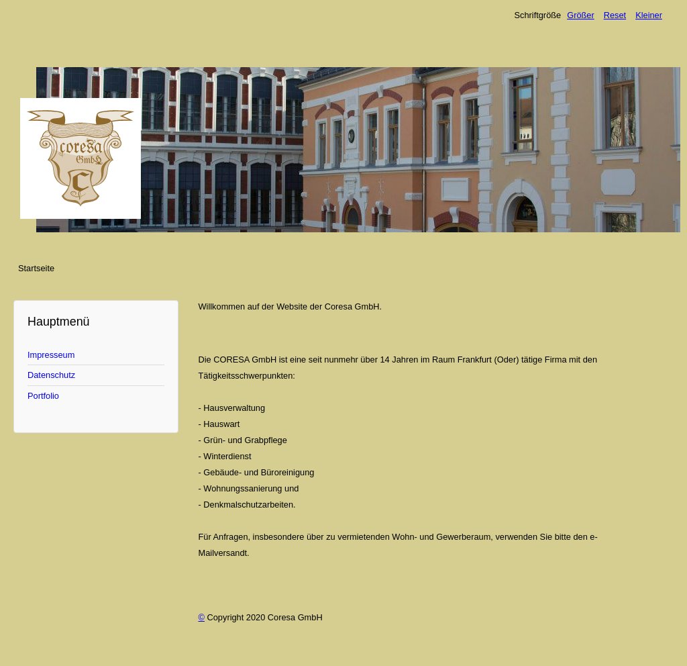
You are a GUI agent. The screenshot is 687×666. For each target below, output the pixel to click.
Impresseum (51, 355)
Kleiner (648, 15)
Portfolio (43, 396)
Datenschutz (51, 375)
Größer (580, 15)
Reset (615, 15)
